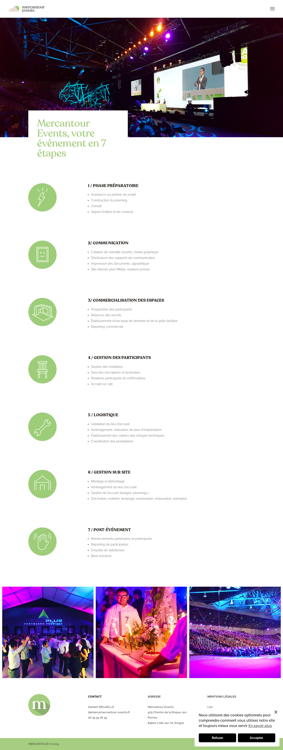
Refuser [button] (217, 738)
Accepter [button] (256, 738)
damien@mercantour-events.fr (109, 712)
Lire (210, 707)
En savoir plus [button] (260, 726)
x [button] (275, 712)
